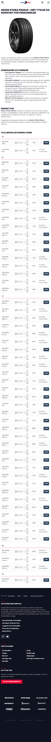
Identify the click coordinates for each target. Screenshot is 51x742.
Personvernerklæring (10, 628)
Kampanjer (31, 656)
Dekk (28, 650)
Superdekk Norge (11, 720)
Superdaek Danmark (25, 720)
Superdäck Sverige (40, 720)
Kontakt (5, 661)
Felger (4, 653)
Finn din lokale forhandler (11, 620)
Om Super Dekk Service (11, 623)
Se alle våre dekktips (11, 681)
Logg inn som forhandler (11, 625)
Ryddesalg (31, 653)
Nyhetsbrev (6, 631)
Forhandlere (7, 650)
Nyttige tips (6, 658)
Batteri (5, 656)
